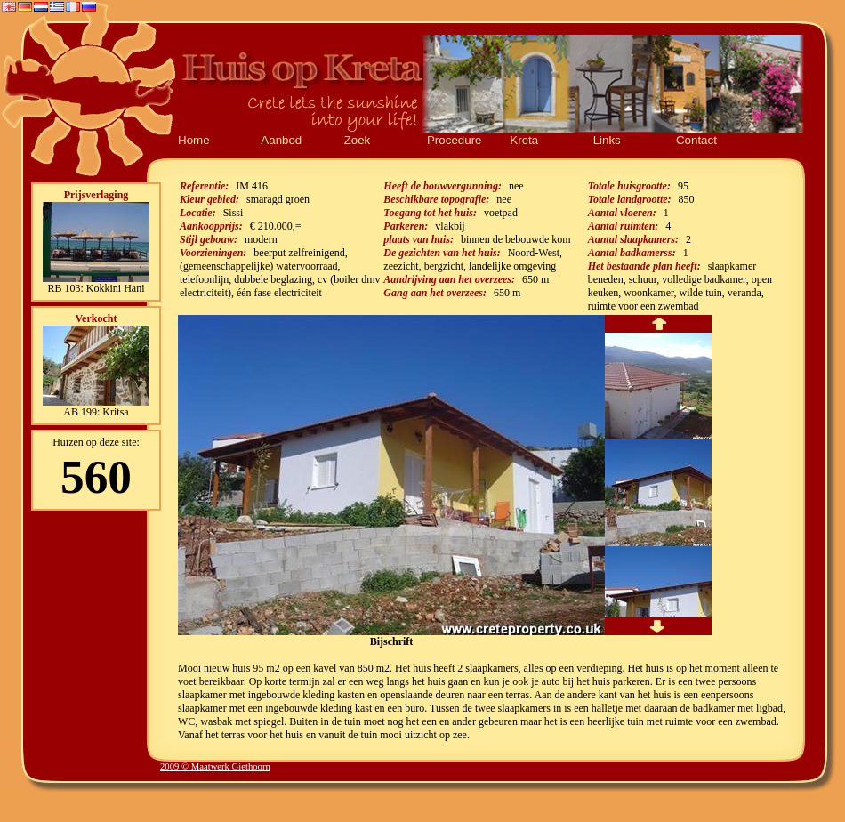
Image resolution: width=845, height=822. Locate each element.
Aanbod (281, 140)
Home (194, 140)
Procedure (454, 140)
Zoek (357, 140)
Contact (696, 140)
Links (607, 140)
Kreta (524, 140)
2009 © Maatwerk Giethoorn (215, 766)
